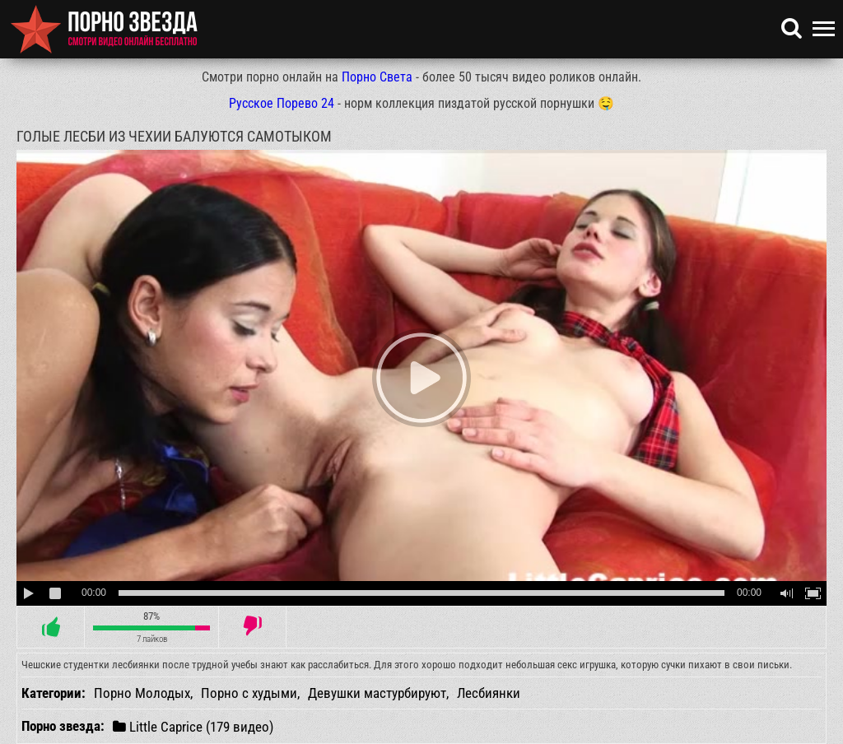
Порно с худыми (249, 693)
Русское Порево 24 (281, 103)
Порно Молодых (142, 693)
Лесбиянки (488, 693)
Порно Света (377, 77)
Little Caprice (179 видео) (193, 726)
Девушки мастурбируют (377, 693)
